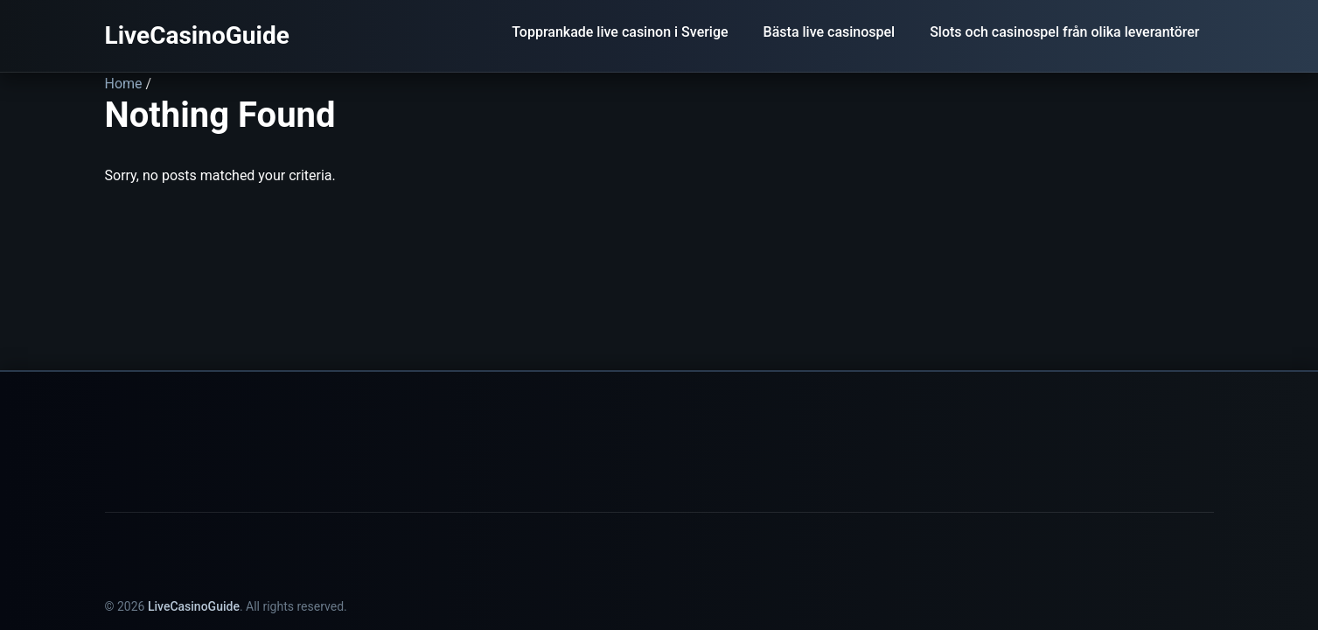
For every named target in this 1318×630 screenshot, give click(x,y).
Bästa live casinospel (830, 32)
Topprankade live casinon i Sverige (620, 32)
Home (124, 83)
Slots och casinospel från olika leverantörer (1064, 32)
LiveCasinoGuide (197, 35)
